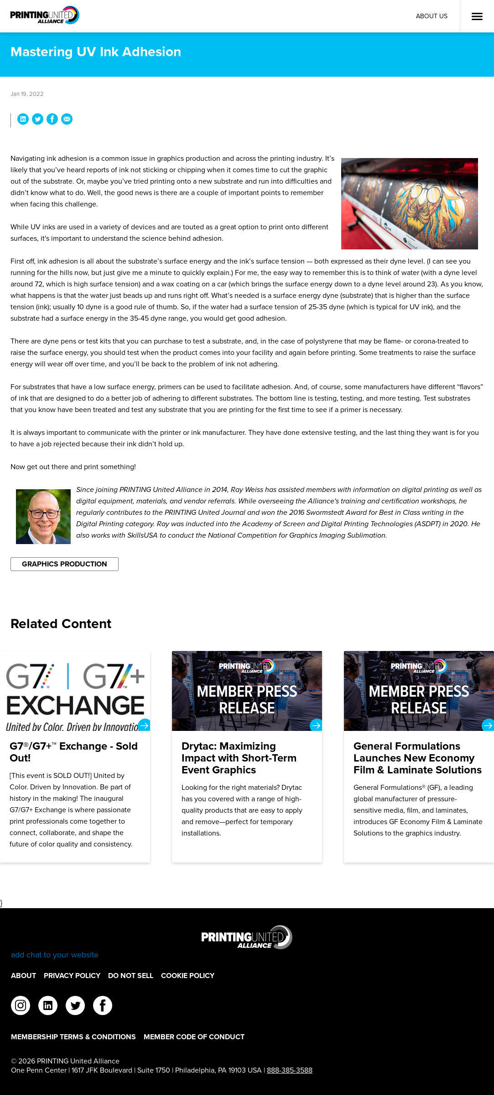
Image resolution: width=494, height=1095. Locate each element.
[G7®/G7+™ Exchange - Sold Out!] (75, 756)
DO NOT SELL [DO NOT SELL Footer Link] (130, 975)
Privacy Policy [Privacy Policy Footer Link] (72, 975)
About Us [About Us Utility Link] (431, 16)
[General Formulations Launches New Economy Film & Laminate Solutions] (419, 756)
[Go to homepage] (247, 942)
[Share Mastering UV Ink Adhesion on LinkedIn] (23, 120)
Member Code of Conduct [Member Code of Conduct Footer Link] (194, 1037)
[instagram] (20, 1007)
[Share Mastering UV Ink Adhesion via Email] (67, 120)
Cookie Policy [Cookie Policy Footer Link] (187, 975)
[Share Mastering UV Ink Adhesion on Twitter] (37, 120)
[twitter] (75, 1007)
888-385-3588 (289, 1070)
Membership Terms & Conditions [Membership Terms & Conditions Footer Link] (73, 1037)
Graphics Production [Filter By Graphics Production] (64, 564)
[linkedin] (47, 1007)
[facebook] (102, 1007)
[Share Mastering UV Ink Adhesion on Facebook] (52, 120)
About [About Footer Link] (23, 975)
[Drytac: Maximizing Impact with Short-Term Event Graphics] (247, 756)
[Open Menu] (477, 16)
